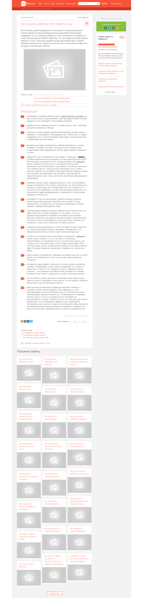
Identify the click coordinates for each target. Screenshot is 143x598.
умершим (80, 236)
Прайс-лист (111, 18)
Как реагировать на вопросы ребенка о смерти (79, 362)
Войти (104, 3)
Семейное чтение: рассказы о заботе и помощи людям (79, 559)
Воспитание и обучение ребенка (41, 9)
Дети (28, 9)
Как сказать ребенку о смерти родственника (52, 101)
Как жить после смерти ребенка (77, 390)
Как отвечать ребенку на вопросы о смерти (28, 476)
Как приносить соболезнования (52, 475)
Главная (23, 9)
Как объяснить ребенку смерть (77, 445)
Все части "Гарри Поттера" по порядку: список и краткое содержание (54, 560)
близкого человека (76, 116)
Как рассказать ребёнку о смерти (78, 417)
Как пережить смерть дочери (34, 335)
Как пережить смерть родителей (35, 337)
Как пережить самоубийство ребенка (51, 362)
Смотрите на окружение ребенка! (107, 80)
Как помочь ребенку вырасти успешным (108, 48)
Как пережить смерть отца (50, 390)
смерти (64, 116)
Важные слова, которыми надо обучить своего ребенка (110, 64)
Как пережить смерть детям (34, 333)
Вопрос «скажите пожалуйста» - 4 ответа (41, 105)
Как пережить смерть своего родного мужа (25, 416)
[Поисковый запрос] (89, 3)
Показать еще (54, 593)
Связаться (119, 18)
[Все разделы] (116, 3)
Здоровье (60, 3)
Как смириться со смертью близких (52, 530)
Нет (84, 321)
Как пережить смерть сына (25, 387)
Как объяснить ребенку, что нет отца (26, 446)
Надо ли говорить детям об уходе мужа (79, 472)
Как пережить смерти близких (51, 502)
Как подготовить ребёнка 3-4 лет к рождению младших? (111, 72)
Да (75, 321)
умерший (81, 161)
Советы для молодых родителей (110, 86)
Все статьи (111, 92)
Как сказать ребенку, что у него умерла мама (52, 98)
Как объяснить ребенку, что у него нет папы (53, 446)
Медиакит (104, 18)
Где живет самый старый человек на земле (28, 537)
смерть (81, 157)
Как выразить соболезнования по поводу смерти (79, 501)
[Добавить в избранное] (86, 23)
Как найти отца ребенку (26, 565)
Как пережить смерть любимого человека (27, 506)
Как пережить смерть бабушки (77, 530)
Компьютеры (71, 3)
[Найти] (98, 3)
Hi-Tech (46, 3)
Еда (40, 3)
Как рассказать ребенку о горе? (26, 360)
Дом (52, 3)
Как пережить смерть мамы (50, 417)
